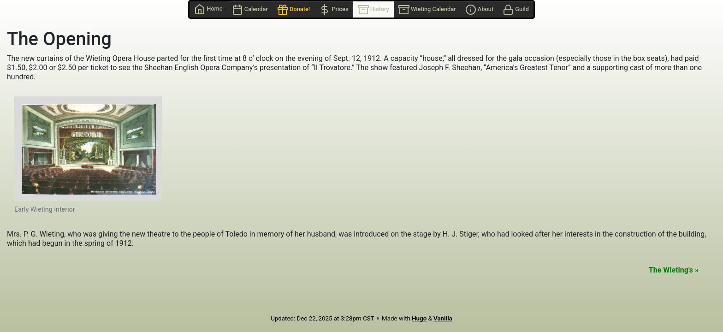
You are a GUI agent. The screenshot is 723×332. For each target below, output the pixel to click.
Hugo (419, 318)
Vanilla (442, 318)
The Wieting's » (674, 270)
